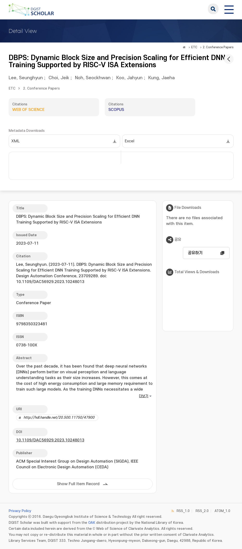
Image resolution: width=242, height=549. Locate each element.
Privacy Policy (20, 511)
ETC (194, 47)
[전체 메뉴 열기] (229, 8)
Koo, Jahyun (129, 77)
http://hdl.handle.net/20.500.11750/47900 (59, 418)
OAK (91, 523)
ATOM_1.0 (222, 511)
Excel (129, 141)
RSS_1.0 (183, 511)
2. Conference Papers (218, 47)
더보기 (143, 396)
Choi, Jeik (59, 77)
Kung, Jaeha (161, 77)
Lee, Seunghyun (26, 77)
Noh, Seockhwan (93, 77)
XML (15, 141)
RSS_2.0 (202, 511)
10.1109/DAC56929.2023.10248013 (50, 440)
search (213, 9)
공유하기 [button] (195, 253)
